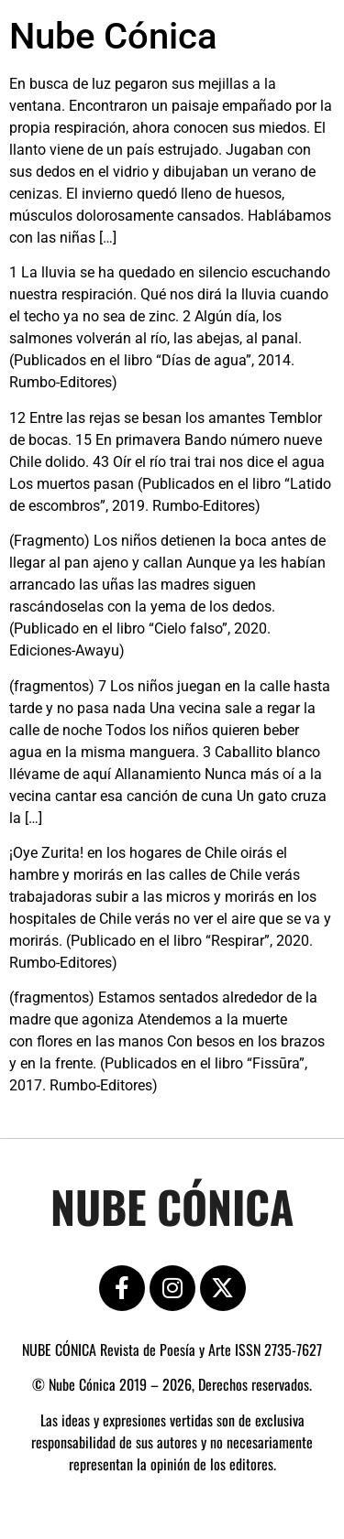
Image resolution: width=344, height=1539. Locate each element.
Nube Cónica (113, 36)
